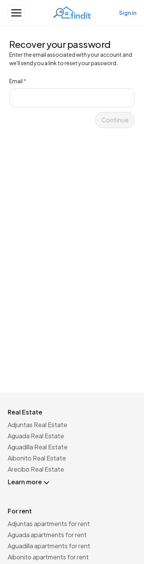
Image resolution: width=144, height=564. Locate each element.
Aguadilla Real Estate (38, 447)
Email (17, 80)
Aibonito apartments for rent (48, 557)
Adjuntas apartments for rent (49, 524)
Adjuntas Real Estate (37, 425)
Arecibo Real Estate (36, 469)
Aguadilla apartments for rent (49, 546)
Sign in (127, 12)
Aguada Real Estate (36, 436)
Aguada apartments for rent (47, 535)
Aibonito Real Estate (37, 458)
